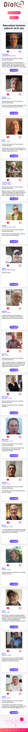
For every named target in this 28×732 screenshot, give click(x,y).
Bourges (4, 569)
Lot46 (3, 140)
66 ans (14, 55)
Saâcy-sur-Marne (6, 270)
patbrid (4, 268)
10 (12, 722)
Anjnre (3, 611)
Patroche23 (5, 397)
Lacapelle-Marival (6, 55)
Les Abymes (5, 526)
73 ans (8, 141)
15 (15, 725)
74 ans (7, 355)
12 (18, 722)
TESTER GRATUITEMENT (14, 12)
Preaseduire (5, 54)
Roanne (4, 698)
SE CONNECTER (14, 17)
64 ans (13, 270)
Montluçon (5, 398)
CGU (10, 730)
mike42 (4, 696)
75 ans (8, 98)
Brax (3, 355)
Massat (4, 98)
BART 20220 (5, 439)
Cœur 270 (4, 354)
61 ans (8, 312)
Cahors (4, 141)
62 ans (14, 227)
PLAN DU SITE (16, 730)
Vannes (4, 484)
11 (15, 722)
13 (21, 722)
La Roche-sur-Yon (6, 227)
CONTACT (24, 730)
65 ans (10, 398)
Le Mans (4, 184)
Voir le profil (14, 70)
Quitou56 (4, 311)
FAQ (7, 730)
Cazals (3, 612)
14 (25, 722)
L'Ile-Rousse (5, 441)
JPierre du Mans (6, 182)
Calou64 (4, 225)
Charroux (4, 655)
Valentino (4, 482)
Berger (3, 568)
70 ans (8, 484)
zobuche (4, 97)
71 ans (8, 612)
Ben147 (4, 525)
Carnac (4, 312)
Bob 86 (4, 653)
